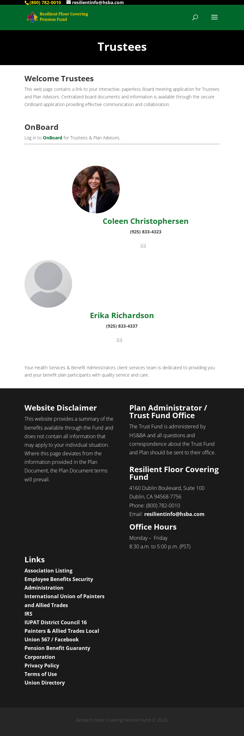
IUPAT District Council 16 (55, 622)
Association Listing (48, 570)
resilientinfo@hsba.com (174, 514)
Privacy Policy (41, 665)
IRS (28, 613)
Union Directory (44, 682)
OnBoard (52, 138)
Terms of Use (40, 674)
